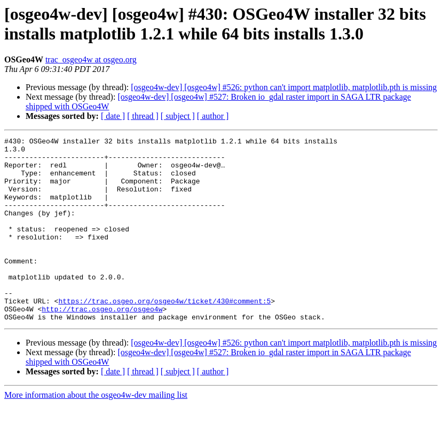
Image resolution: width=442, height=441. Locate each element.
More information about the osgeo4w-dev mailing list (95, 431)
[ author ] (213, 116)
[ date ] (113, 116)
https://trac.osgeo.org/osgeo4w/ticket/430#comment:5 (164, 334)
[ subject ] (178, 116)
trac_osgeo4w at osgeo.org (91, 59)
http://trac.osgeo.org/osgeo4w (102, 344)
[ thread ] (143, 116)
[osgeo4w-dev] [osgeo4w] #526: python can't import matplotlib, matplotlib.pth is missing (284, 87)
